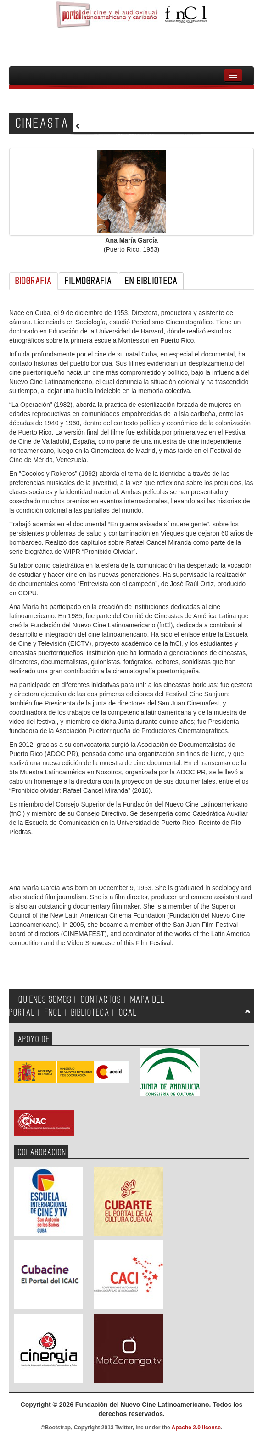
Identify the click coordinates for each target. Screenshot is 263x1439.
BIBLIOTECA (90, 1012)
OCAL (128, 1012)
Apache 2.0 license (196, 1427)
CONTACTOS (101, 999)
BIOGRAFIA (33, 281)
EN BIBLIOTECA (151, 281)
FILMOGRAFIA (88, 281)
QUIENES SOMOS (45, 999)
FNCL (53, 1012)
